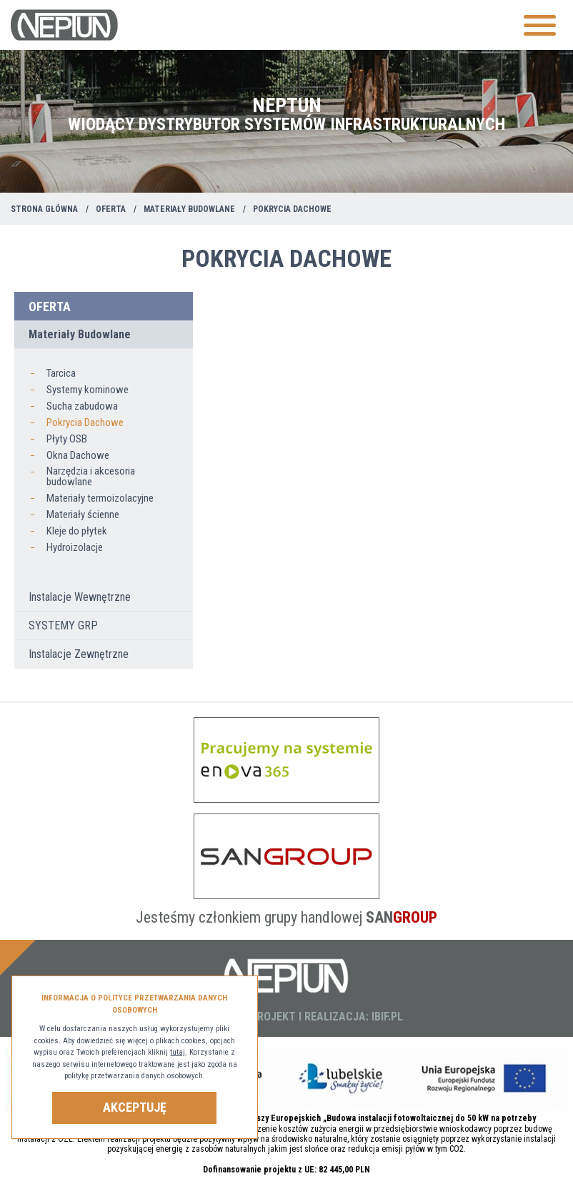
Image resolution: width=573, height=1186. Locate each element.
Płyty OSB (66, 439)
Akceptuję (134, 1107)
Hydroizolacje (74, 547)
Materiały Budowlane (189, 209)
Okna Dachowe (77, 455)
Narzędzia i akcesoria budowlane (90, 476)
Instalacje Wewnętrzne (80, 597)
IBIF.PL (387, 1016)
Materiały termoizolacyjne (100, 498)
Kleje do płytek (76, 531)
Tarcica (61, 373)
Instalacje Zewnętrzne (79, 654)
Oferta (111, 209)
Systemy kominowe (87, 390)
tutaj (177, 1052)
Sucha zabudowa (82, 406)
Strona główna (44, 209)
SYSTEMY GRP (63, 625)
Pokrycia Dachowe (85, 422)
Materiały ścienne (82, 515)
